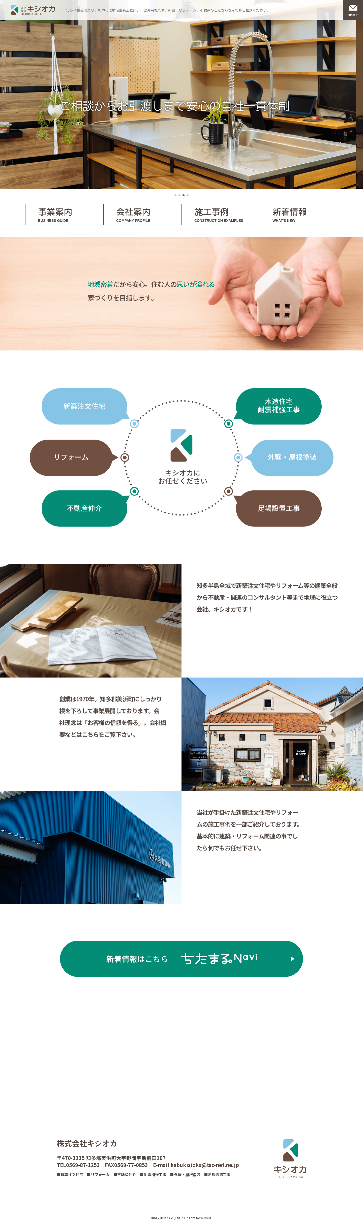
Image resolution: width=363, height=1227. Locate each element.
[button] (175, 195)
